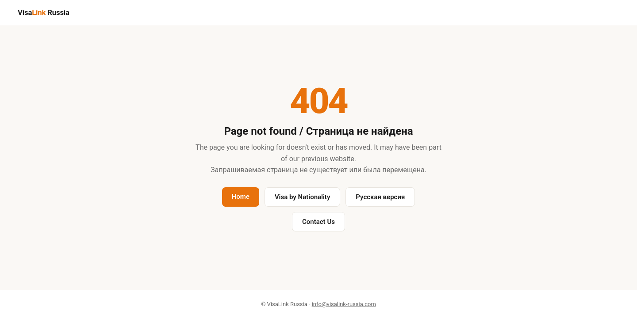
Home (240, 197)
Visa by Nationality (302, 197)
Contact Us (318, 222)
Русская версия (380, 197)
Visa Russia (43, 12)
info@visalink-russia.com (344, 304)
